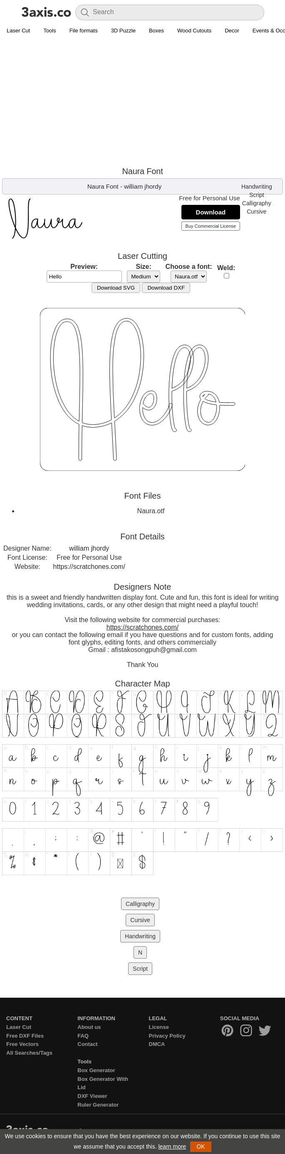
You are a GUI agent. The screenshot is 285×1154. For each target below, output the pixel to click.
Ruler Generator (98, 1105)
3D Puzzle (123, 30)
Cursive (256, 211)
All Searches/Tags (29, 1053)
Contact (87, 1044)
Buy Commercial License (211, 226)
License (159, 1027)
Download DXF (166, 288)
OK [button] (200, 1146)
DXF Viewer (92, 1096)
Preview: (84, 266)
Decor (232, 30)
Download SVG (116, 288)
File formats (83, 30)
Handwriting (256, 186)
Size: (143, 266)
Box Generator (96, 1070)
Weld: (226, 267)
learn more (172, 1146)
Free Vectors (22, 1044)
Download (211, 212)
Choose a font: (189, 266)
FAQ (83, 1036)
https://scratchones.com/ (89, 566)
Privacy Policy (167, 1036)
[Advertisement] (142, 100)
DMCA (157, 1044)
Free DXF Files (25, 1036)
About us (89, 1027)
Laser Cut (18, 30)
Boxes (156, 30)
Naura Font (103, 186)
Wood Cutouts (194, 30)
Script (256, 195)
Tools (49, 30)
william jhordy (142, 186)
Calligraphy (256, 203)
